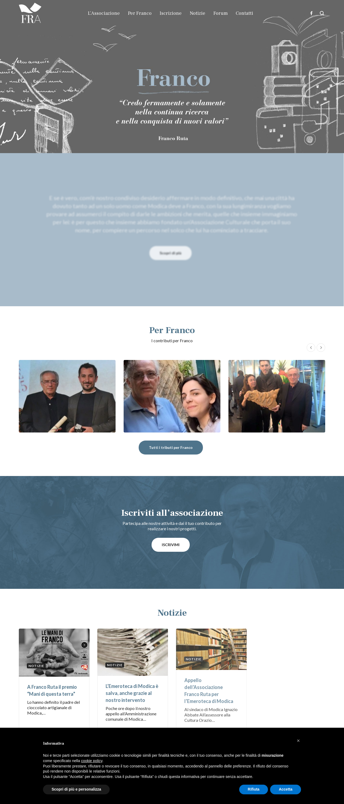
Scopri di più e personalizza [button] (76, 789)
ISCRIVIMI (171, 544)
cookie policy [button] (91, 761)
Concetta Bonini (172, 396)
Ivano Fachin (67, 396)
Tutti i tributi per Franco (171, 447)
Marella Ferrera (276, 396)
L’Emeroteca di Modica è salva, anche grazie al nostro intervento (132, 693)
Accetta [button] (285, 789)
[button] (298, 740)
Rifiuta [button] (254, 789)
